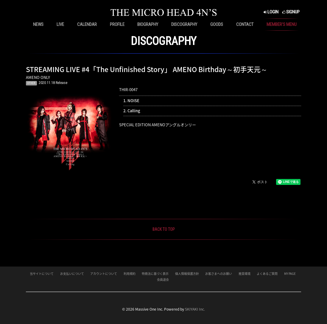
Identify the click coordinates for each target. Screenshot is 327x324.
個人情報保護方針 (187, 273)
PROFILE (117, 24)
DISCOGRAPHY (184, 24)
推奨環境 (244, 273)
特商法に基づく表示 (155, 273)
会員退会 (163, 279)
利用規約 (130, 273)
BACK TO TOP (163, 229)
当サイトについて (42, 273)
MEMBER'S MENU (282, 24)
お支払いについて (72, 273)
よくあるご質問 (267, 273)
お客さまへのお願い (218, 273)
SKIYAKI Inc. (195, 309)
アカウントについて (103, 273)
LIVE (60, 24)
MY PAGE (290, 273)
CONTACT (244, 24)
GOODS (216, 24)
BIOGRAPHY (147, 24)
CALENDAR (87, 24)
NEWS (38, 24)
